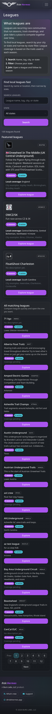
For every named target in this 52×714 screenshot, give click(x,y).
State (6, 108)
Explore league (26, 194)
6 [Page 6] (44, 655)
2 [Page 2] (21, 655)
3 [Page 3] (27, 655)
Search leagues (12, 95)
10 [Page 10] (27, 661)
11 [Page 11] (34, 661)
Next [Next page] (26, 666)
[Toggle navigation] (46, 4)
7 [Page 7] (10, 661)
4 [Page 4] (33, 655)
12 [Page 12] (41, 661)
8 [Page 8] (16, 661)
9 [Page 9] (21, 661)
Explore (26, 335)
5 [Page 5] (38, 655)
